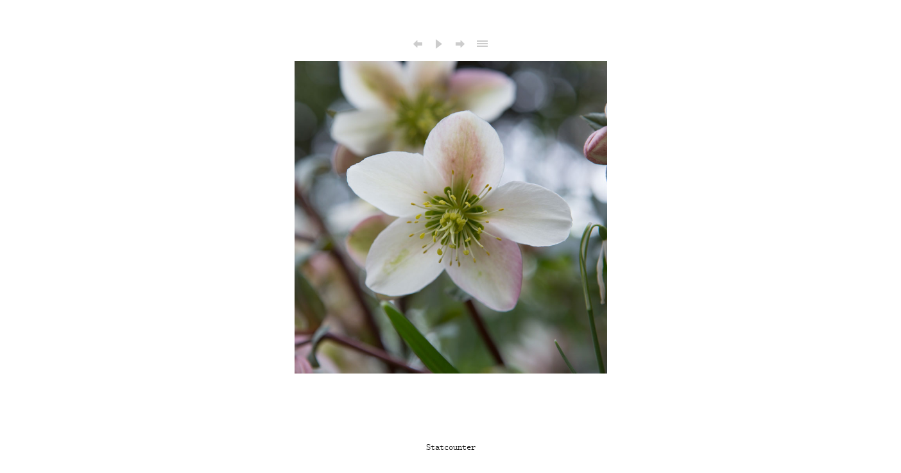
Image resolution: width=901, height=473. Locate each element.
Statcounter (451, 447)
